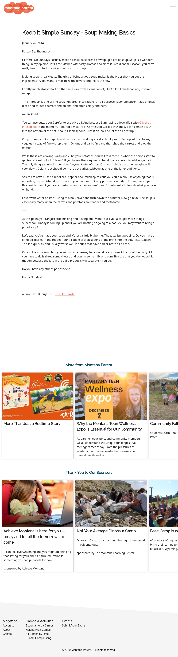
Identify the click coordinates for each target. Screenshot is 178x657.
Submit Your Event (73, 625)
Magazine (10, 621)
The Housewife (65, 294)
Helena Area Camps (38, 629)
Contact (7, 633)
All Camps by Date (37, 633)
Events (67, 621)
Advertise (8, 625)
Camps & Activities (39, 621)
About (6, 629)
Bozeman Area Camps (39, 625)
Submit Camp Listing (38, 638)
